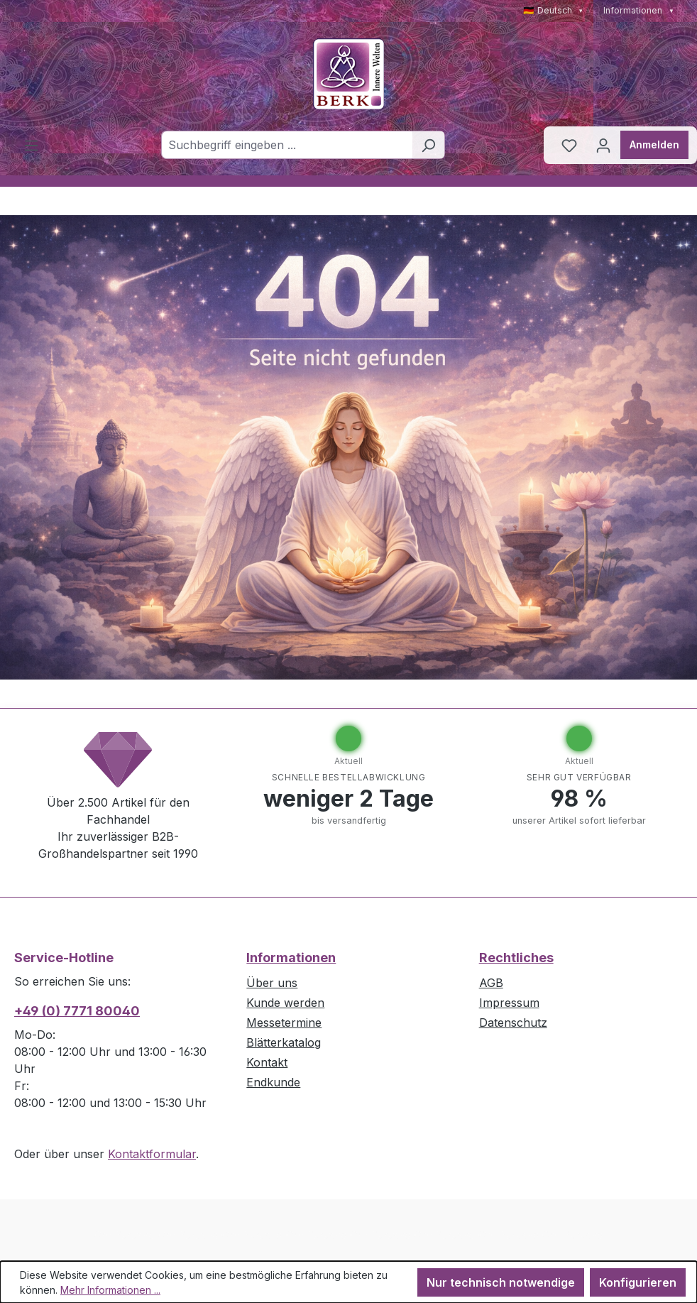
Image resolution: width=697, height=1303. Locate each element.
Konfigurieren (637, 1282)
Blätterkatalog (283, 1042)
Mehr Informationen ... (110, 1290)
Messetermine (284, 1022)
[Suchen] (428, 145)
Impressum (509, 1003)
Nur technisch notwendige (501, 1282)
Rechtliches (516, 957)
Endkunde (273, 1082)
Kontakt (266, 1062)
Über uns (271, 983)
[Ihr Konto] (603, 145)
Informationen (638, 10)
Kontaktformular (152, 1154)
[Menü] (31, 145)
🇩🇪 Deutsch (553, 10)
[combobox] (286, 145)
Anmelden (654, 144)
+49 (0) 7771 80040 (77, 1010)
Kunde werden (285, 1003)
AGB (491, 983)
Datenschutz (513, 1022)
